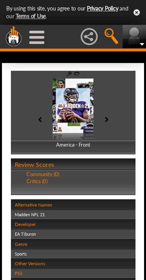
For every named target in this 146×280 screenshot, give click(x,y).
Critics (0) (36, 181)
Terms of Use (31, 16)
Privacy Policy (102, 8)
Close (137, 12)
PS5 (18, 273)
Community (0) (42, 174)
